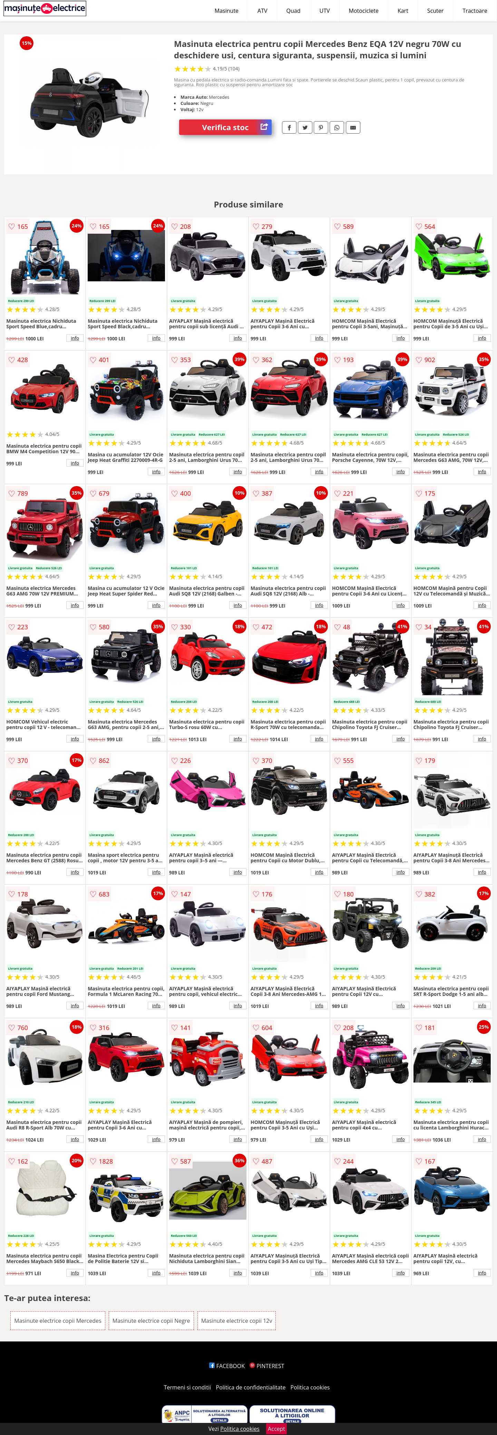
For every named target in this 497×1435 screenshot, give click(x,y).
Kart (403, 10)
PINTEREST (267, 1366)
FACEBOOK (227, 1366)
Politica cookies (310, 1387)
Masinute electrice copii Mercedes (57, 1321)
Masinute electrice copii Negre (151, 1321)
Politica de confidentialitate (251, 1387)
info (75, 338)
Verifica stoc (237, 127)
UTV (324, 10)
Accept (276, 1429)
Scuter (435, 10)
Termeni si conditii (187, 1387)
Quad (293, 10)
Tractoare (474, 10)
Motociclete (364, 10)
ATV (262, 10)
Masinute (226, 10)
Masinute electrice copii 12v (236, 1321)
